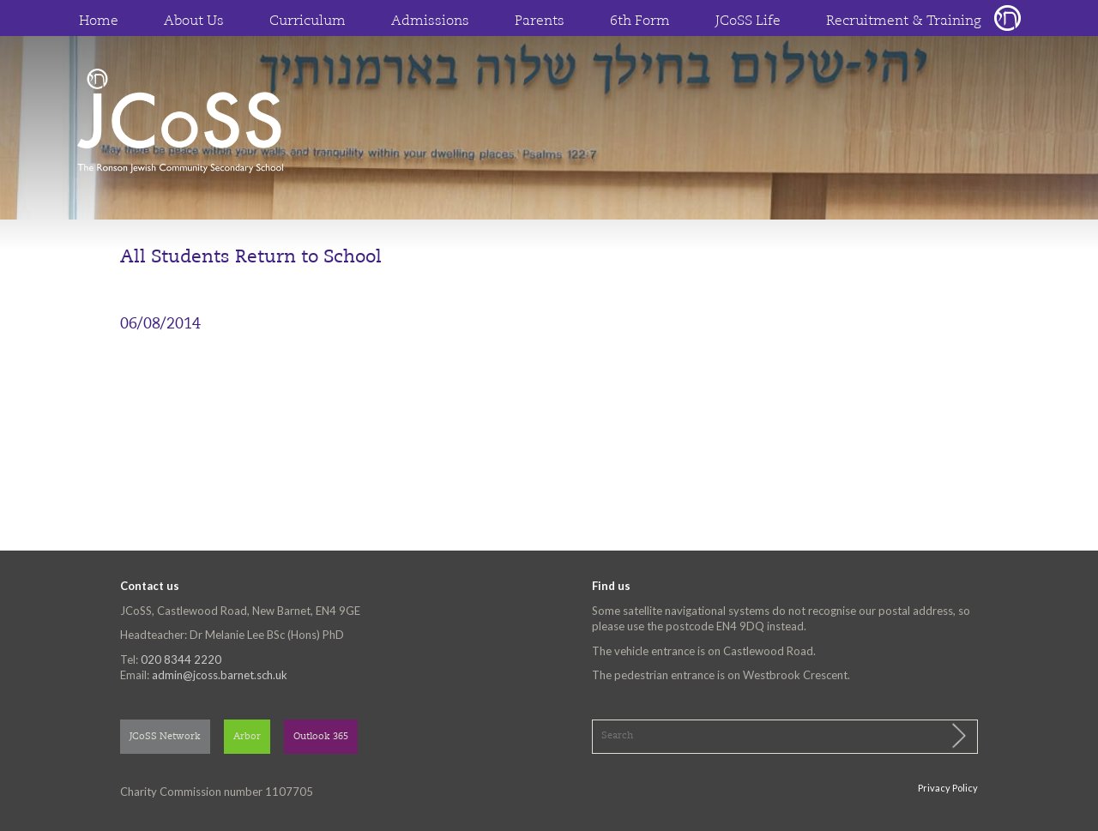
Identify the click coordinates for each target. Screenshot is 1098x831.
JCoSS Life (748, 21)
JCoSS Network (165, 737)
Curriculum (307, 21)
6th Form (640, 21)
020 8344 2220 (181, 659)
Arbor (247, 737)
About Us (194, 21)
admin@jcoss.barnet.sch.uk (219, 675)
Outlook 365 (320, 737)
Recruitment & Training (903, 21)
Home (98, 21)
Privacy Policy (948, 787)
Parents (539, 21)
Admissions (430, 21)
